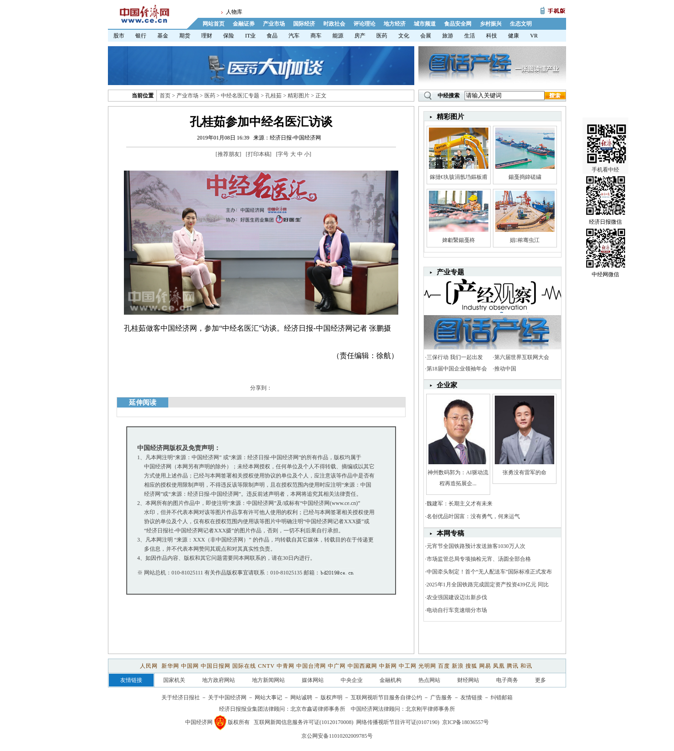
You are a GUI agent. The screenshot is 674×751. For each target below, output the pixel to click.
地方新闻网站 (268, 680)
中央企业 (352, 680)
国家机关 (174, 680)
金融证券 (244, 24)
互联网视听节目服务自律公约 (386, 697)
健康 (513, 35)
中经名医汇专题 (240, 95)
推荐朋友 (229, 154)
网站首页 (214, 24)
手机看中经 (606, 137)
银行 (140, 35)
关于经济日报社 (180, 697)
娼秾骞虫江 (524, 240)
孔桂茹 (273, 95)
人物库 (234, 12)
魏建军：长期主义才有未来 (459, 503)
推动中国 (505, 368)
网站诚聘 (301, 697)
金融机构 (390, 680)
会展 (425, 35)
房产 (359, 35)
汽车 (294, 35)
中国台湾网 (311, 666)
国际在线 (244, 666)
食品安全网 (457, 24)
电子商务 (507, 680)
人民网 (150, 666)
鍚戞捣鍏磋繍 (524, 177)
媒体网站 (313, 680)
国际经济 (304, 24)
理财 (206, 35)
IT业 (250, 35)
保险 (228, 35)
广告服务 (441, 697)
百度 (444, 666)
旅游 (447, 35)
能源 (337, 35)
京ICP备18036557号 (465, 722)
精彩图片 (299, 95)
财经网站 (468, 680)
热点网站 (429, 680)
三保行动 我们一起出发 (455, 357)
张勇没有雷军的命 (524, 472)
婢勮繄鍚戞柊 (458, 240)
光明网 (427, 666)
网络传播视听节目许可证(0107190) (397, 722)
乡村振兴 (491, 24)
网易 (485, 666)
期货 (184, 35)
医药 (381, 35)
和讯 (526, 666)
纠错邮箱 (502, 697)
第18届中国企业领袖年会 (457, 368)
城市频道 (425, 24)
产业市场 (274, 24)
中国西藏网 (362, 666)
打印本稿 (259, 154)
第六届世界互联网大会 (521, 357)
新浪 (458, 666)
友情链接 (471, 697)
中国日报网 (215, 666)
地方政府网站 (218, 680)
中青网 (285, 666)
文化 (403, 35)
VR (534, 35)
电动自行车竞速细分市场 (457, 610)
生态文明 (521, 24)
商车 (315, 35)
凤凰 (499, 666)
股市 (118, 35)
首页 (165, 95)
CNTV (266, 666)
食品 (272, 35)
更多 (540, 680)
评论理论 (364, 24)
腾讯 (513, 666)
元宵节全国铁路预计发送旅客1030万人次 (476, 546)
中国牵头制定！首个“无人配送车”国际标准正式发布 (489, 572)
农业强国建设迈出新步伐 (457, 597)
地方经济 (395, 24)
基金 (162, 35)
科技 (491, 35)
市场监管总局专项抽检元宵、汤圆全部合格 (479, 559)
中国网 (190, 666)
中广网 (337, 666)
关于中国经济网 (227, 697)
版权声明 (331, 697)
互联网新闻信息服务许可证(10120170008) (303, 722)
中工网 (408, 666)
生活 (469, 35)
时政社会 (334, 24)
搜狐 (471, 666)
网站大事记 (268, 697)
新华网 (170, 666)
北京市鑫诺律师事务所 (317, 709)
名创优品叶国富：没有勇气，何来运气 (473, 516)
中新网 (388, 666)
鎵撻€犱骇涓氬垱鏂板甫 (458, 177)
